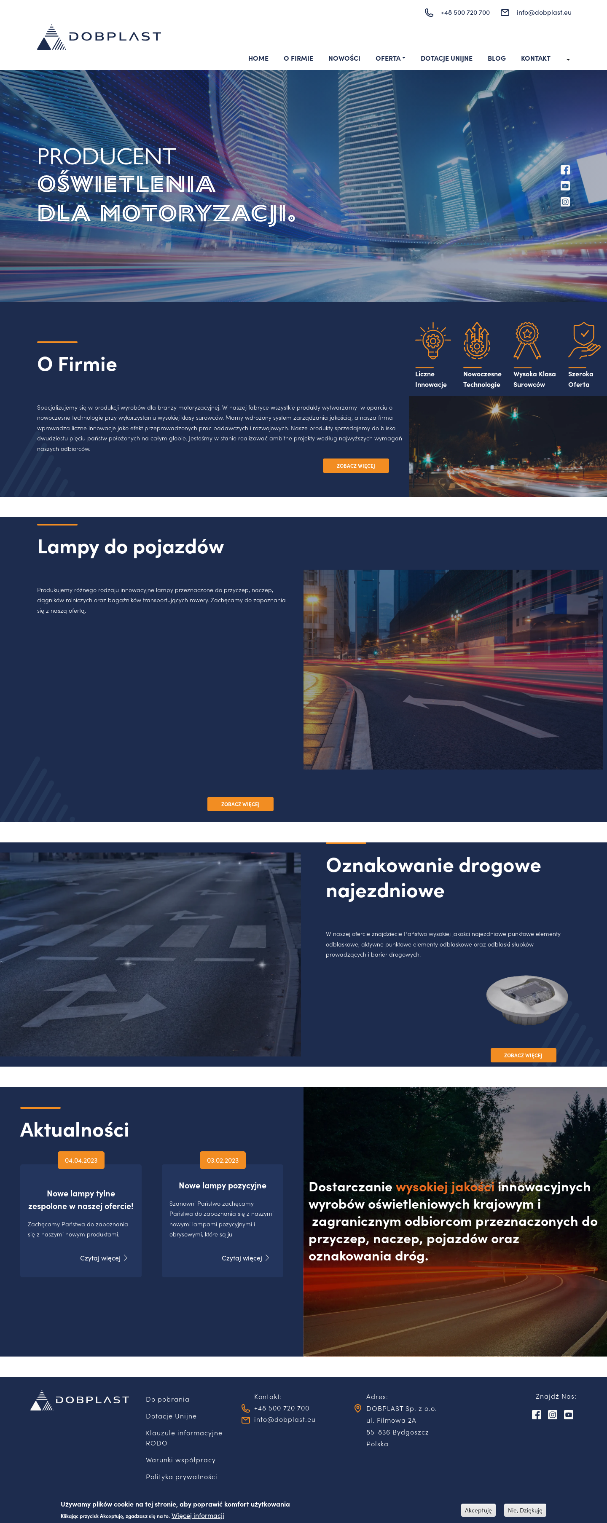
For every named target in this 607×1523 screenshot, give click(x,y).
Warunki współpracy (181, 1459)
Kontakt (536, 57)
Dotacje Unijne (447, 57)
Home (258, 57)
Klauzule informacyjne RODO (184, 1437)
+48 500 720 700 (465, 12)
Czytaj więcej (100, 1262)
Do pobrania (168, 1398)
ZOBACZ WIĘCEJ (356, 466)
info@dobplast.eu (544, 12)
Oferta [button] (388, 57)
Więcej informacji (198, 1515)
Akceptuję (478, 1510)
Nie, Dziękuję (525, 1510)
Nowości (344, 57)
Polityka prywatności (182, 1476)
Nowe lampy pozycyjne (222, 1189)
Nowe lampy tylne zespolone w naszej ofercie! (80, 1197)
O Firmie (298, 57)
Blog (497, 57)
